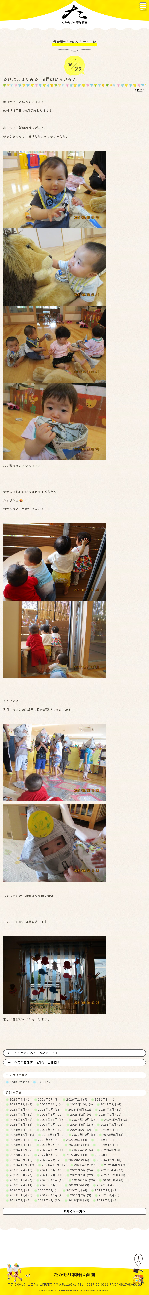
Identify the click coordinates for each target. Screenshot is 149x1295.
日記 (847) (44, 1082)
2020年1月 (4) (76, 1190)
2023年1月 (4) (78, 1144)
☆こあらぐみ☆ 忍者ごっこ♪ (36, 1053)
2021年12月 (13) (109, 1160)
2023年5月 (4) (76, 1140)
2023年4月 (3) (105, 1140)
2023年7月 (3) (20, 1140)
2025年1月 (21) (110, 1114)
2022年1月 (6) (78, 1160)
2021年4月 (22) (112, 1170)
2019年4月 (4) (107, 1200)
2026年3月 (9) (48, 1099)
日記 (139, 90)
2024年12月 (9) (21, 1119)
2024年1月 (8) (109, 1129)
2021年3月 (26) (21, 1175)
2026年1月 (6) (105, 1099)
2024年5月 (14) (112, 1124)
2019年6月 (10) (49, 1200)
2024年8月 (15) (21, 1124)
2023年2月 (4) (50, 1144)
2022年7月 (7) (20, 1155)
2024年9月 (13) (115, 1119)
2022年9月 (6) (82, 1150)
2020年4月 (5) (107, 1185)
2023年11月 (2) (53, 1134)
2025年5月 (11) (110, 1109)
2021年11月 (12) (22, 1165)
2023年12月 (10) (22, 1134)
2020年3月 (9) (20, 1190)
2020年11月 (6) (21, 1180)
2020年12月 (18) (113, 1175)
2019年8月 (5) (109, 1195)
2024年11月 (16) (52, 1119)
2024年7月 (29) (51, 1124)
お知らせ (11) (19, 1082)
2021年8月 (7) (114, 1165)
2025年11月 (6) (51, 1104)
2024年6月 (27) (81, 1124)
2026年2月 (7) (76, 1099)
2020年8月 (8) (112, 1180)
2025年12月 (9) (21, 1104)
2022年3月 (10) (21, 1160)
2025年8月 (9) (20, 1109)
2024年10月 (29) (84, 1119)
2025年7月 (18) (49, 1109)
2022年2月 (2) (50, 1160)
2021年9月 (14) (85, 1165)
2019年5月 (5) (78, 1200)
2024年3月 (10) (51, 1129)
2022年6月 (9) (48, 1155)
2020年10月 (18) (52, 1180)
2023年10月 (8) (83, 1134)
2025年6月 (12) (79, 1109)
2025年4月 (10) (21, 1114)
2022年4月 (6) (105, 1155)
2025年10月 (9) (81, 1104)
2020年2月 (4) (48, 1190)
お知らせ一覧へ (74, 1211)
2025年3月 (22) (51, 1114)
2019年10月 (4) (51, 1195)
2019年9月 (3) (80, 1195)
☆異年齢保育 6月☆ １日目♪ (37, 1062)
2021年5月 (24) (81, 1170)
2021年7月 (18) (21, 1170)
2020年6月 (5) (50, 1185)
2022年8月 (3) (111, 1150)
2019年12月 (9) (106, 1190)
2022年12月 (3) (108, 1144)
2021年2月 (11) (51, 1175)
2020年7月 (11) (21, 1185)
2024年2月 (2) (80, 1129)
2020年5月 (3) (78, 1185)
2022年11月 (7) (21, 1150)
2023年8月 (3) (112, 1134)
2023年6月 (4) (48, 1140)
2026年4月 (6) (20, 1099)
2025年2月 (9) (80, 1114)
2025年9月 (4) (111, 1104)
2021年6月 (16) (51, 1170)
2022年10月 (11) (52, 1150)
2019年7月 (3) (20, 1200)
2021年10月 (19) (54, 1165)
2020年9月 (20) (83, 1180)
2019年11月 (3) (21, 1195)
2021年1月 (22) (81, 1175)
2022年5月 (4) (76, 1155)
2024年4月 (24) (21, 1129)
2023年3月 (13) (21, 1144)
